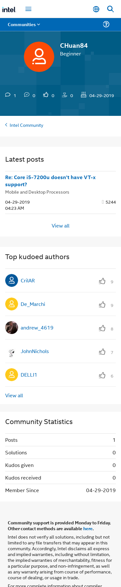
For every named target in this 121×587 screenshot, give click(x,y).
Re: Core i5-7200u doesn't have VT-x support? (50, 181)
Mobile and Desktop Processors (37, 191)
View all (60, 225)
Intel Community (26, 124)
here (88, 528)
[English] (96, 9)
